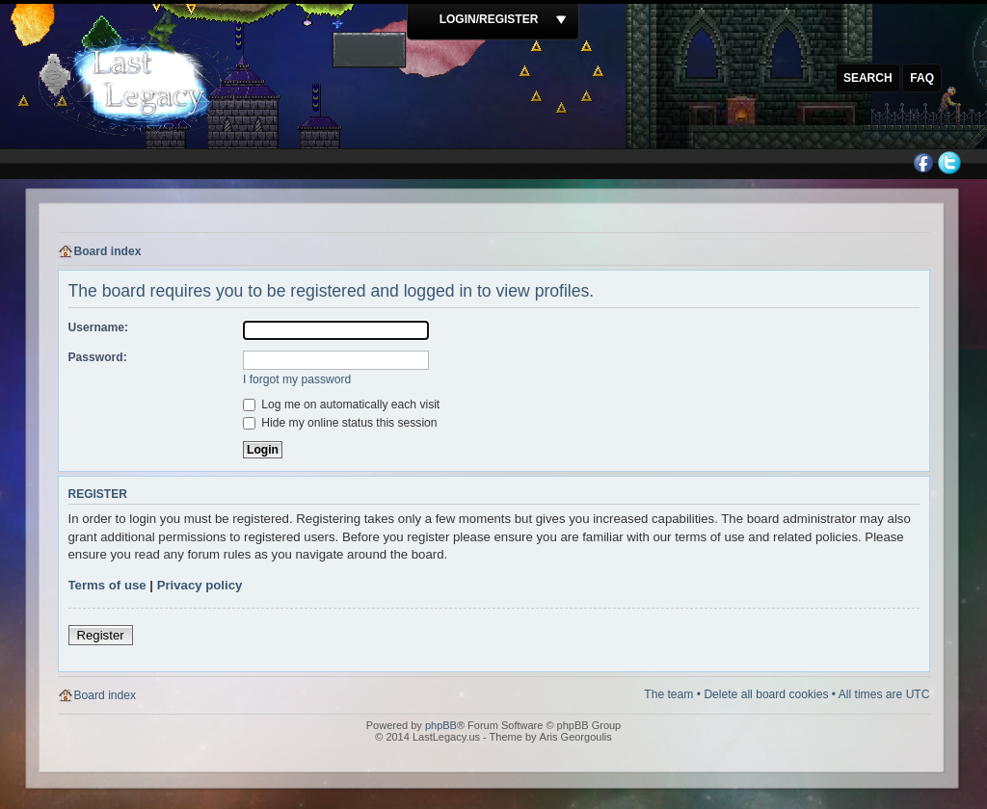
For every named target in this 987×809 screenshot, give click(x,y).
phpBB (441, 725)
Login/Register (489, 19)
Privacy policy (200, 585)
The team (668, 694)
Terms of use (107, 585)
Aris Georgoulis (576, 737)
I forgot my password (297, 379)
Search (868, 78)
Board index (108, 251)
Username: (98, 327)
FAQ (922, 78)
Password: (97, 357)
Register (100, 635)
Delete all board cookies (766, 694)
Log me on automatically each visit (341, 404)
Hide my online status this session (340, 423)
